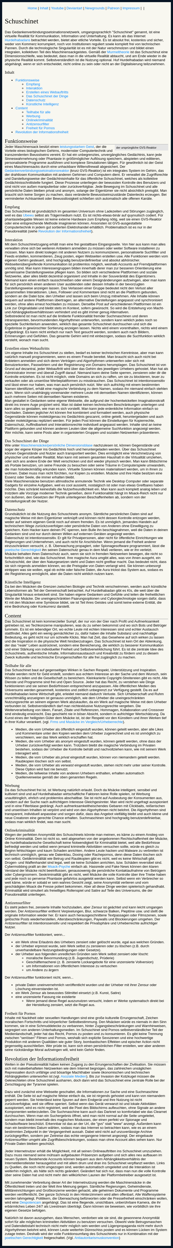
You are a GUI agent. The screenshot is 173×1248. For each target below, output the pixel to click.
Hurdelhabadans (17, 40)
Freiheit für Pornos (40, 128)
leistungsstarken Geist (77, 147)
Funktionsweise (27, 80)
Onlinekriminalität (39, 120)
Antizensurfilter (37, 124)
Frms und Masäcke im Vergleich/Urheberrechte (86, 722)
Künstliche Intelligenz (42, 104)
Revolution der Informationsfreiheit (41, 132)
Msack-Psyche (59, 867)
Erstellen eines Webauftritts (47, 92)
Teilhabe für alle (38, 112)
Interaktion (34, 88)
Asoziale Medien (73, 1076)
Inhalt (44, 8)
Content (21, 108)
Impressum (131, 8)
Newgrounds (95, 8)
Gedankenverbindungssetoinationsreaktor (37, 171)
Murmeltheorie (118, 52)
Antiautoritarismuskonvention (96, 1238)
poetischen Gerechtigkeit (24, 1238)
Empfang (33, 84)
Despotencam (30, 1202)
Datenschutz (35, 100)
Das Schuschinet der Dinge (47, 96)
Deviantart (74, 8)
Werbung (33, 116)
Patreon (114, 8)
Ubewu (28, 215)
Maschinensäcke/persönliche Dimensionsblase (57, 445)
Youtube (57, 8)
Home (32, 8)
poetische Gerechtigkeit (23, 550)
